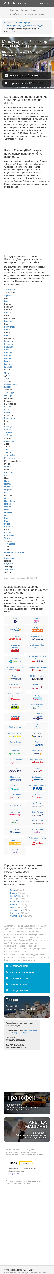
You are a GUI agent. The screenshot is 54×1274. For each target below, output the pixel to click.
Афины (7, 295)
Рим (6, 521)
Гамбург (8, 361)
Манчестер (9, 458)
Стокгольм (9, 535)
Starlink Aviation (15, 727)
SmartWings (15, 628)
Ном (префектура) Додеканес (21, 25)
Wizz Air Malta (37, 829)
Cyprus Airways (37, 705)
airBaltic (15, 705)
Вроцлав (8, 358)
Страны (24, 10)
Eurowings (37, 685)
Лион (6, 449)
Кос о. (13, 899)
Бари (6, 301)
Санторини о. (16, 916)
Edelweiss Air (37, 777)
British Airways (37, 812)
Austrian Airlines (15, 685)
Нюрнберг (9, 489)
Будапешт (9, 341)
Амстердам (9, 290)
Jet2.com (15, 636)
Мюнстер (8, 472)
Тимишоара (9, 544)
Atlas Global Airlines (37, 760)
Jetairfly (37, 794)
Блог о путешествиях (34, 14)
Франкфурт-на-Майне (14, 552)
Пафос (7, 507)
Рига (6, 518)
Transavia (15, 659)
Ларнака (8, 432)
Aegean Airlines (37, 636)
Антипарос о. (16, 910)
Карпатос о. (15, 896)
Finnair (15, 768)
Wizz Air (37, 619)
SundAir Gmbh (15, 742)
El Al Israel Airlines (37, 676)
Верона (7, 355)
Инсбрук (8, 395)
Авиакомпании (17, 984)
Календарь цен (17, 966)
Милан (7, 467)
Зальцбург (9, 392)
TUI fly (37, 696)
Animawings (15, 812)
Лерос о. (14, 904)
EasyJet (37, 628)
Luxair (15, 786)
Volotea (37, 768)
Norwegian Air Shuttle (15, 667)
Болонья (8, 321)
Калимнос (14, 901)
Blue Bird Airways (15, 733)
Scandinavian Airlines (37, 786)
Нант (6, 481)
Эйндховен (9, 569)
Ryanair (15, 676)
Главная (14, 10)
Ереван (7, 387)
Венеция (8, 352)
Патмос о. (14, 913)
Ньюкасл (8, 487)
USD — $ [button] (44, 3)
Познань (8, 512)
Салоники (9, 527)
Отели (33, 10)
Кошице (8, 427)
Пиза (6, 509)
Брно (6, 335)
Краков (7, 429)
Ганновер (8, 364)
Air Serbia (15, 829)
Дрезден (8, 378)
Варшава (8, 347)
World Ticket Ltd (15, 806)
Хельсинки (9, 558)
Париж (7, 504)
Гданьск (8, 367)
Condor (37, 742)
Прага (7, 515)
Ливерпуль (9, 441)
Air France (37, 803)
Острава (8, 498)
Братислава (9, 327)
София (7, 532)
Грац (6, 372)
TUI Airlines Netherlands (15, 760)
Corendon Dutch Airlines (37, 667)
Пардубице (9, 501)
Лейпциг (8, 435)
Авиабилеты (16, 14)
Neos (15, 619)
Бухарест (8, 344)
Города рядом (17, 990)
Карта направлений (20, 972)
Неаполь (8, 484)
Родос (40, 25)
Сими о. (13, 893)
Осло (6, 492)
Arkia (37, 725)
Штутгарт (8, 564)
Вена (6, 350)
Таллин (7, 538)
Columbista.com (15, 3)
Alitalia (15, 821)
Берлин (7, 312)
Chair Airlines (15, 777)
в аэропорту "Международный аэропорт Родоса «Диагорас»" (27, 1129)
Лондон (7, 452)
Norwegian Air (15, 716)
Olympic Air (37, 733)
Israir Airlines (37, 751)
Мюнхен (8, 475)
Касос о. (14, 907)
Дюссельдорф (11, 384)
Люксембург (10, 455)
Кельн (7, 412)
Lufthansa (15, 841)
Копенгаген (9, 418)
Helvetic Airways (37, 821)
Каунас (7, 409)
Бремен (8, 330)
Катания (8, 407)
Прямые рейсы (17, 978)
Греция (27, 23)
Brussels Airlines (15, 794)
